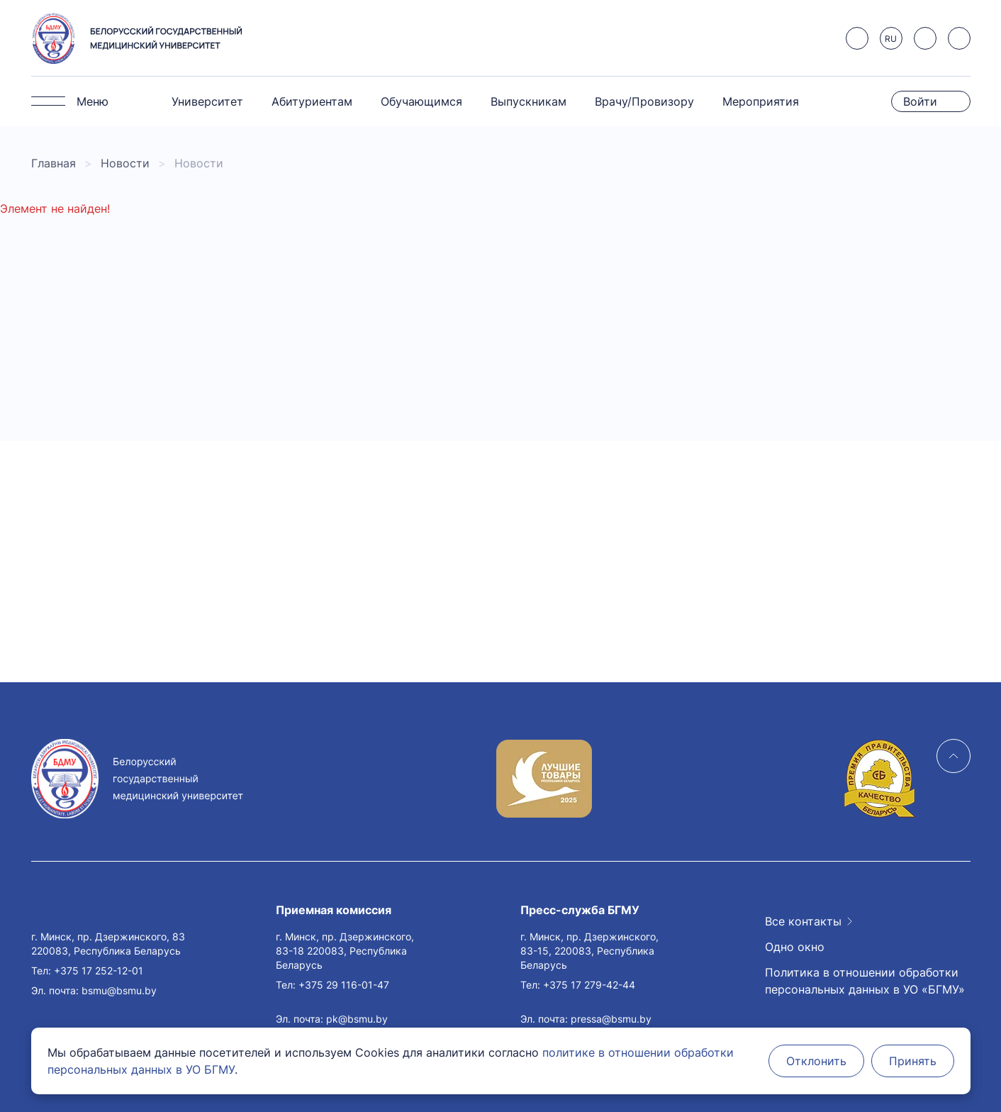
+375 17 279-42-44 (589, 985)
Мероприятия (760, 101)
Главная (53, 163)
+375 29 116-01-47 (343, 985)
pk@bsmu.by (357, 1019)
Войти (920, 101)
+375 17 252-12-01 (98, 970)
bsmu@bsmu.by (119, 990)
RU (891, 38)
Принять (912, 1061)
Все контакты (803, 921)
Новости (125, 163)
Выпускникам (528, 101)
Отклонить (816, 1061)
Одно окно (794, 947)
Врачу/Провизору (644, 101)
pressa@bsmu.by (611, 1019)
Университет (207, 101)
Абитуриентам (312, 101)
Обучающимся (421, 101)
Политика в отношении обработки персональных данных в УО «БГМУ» (865, 980)
